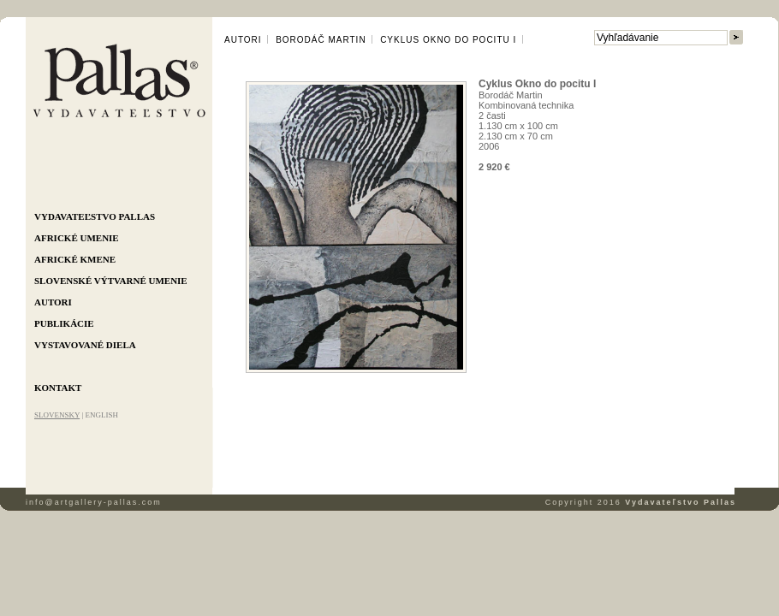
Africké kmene (75, 259)
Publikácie (64, 323)
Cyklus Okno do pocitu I (448, 39)
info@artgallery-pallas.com (94, 502)
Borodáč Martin (321, 39)
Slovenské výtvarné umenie (110, 280)
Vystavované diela (85, 345)
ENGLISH (101, 415)
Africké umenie (76, 238)
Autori (53, 302)
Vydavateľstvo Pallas (94, 216)
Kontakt (57, 387)
